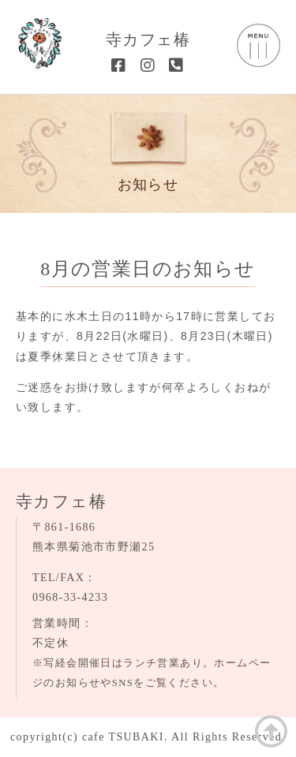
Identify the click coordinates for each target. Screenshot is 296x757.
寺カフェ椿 (148, 39)
